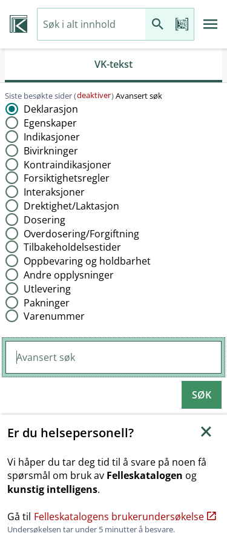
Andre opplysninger (69, 275)
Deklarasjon (51, 109)
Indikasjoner (52, 137)
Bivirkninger (51, 150)
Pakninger (47, 302)
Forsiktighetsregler (67, 178)
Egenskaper (50, 123)
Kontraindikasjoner (67, 164)
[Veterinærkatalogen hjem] (18, 24)
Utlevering (47, 289)
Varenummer (54, 316)
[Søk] (157, 24)
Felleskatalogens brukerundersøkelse (125, 516)
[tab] (113, 65)
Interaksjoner (54, 192)
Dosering (44, 219)
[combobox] (91, 24)
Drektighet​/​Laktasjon (71, 206)
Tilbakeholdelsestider (72, 247)
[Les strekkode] (181, 24)
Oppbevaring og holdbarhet (87, 261)
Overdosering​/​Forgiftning (81, 233)
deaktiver (94, 95)
